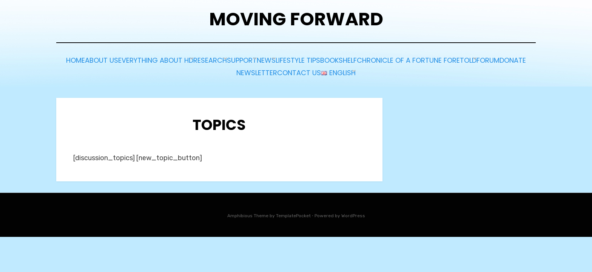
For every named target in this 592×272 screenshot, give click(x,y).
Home (126, 59)
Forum (263, 70)
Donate (299, 70)
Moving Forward (296, 19)
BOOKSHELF (457, 59)
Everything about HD (224, 59)
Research (286, 59)
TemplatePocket (293, 211)
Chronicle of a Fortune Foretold (186, 70)
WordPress (353, 211)
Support (327, 59)
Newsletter (343, 70)
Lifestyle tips (405, 59)
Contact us (394, 70)
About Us (162, 59)
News (363, 59)
